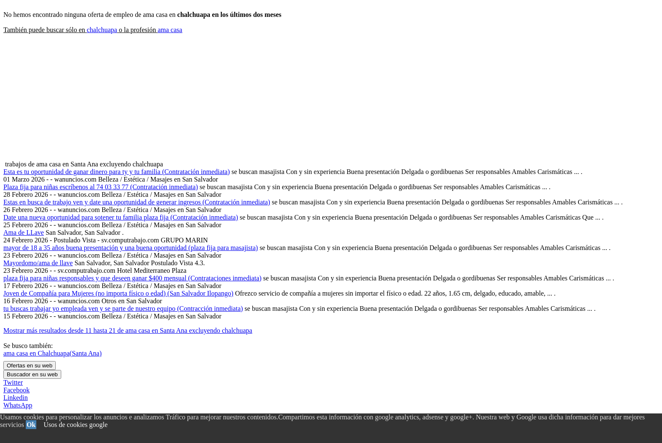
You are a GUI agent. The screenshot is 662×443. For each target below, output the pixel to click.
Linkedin (15, 397)
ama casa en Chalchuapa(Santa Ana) (52, 353)
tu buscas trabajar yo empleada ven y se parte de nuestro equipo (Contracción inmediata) (123, 308)
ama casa (169, 29)
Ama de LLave (23, 232)
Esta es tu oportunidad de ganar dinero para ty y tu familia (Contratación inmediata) (116, 171)
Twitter (13, 382)
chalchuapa (102, 29)
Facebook (16, 390)
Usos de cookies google (75, 424)
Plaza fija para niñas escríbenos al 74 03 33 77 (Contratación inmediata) (100, 186)
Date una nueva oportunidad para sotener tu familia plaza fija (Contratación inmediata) (120, 217)
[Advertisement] (331, 97)
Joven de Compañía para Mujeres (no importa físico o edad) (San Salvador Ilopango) (118, 293)
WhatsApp (17, 405)
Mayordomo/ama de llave (38, 262)
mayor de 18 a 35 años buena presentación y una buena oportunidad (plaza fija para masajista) (130, 247)
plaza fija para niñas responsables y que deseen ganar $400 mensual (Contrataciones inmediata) (132, 278)
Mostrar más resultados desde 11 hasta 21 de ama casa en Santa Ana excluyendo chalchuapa (127, 330)
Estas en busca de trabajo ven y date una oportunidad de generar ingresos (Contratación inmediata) (136, 202)
